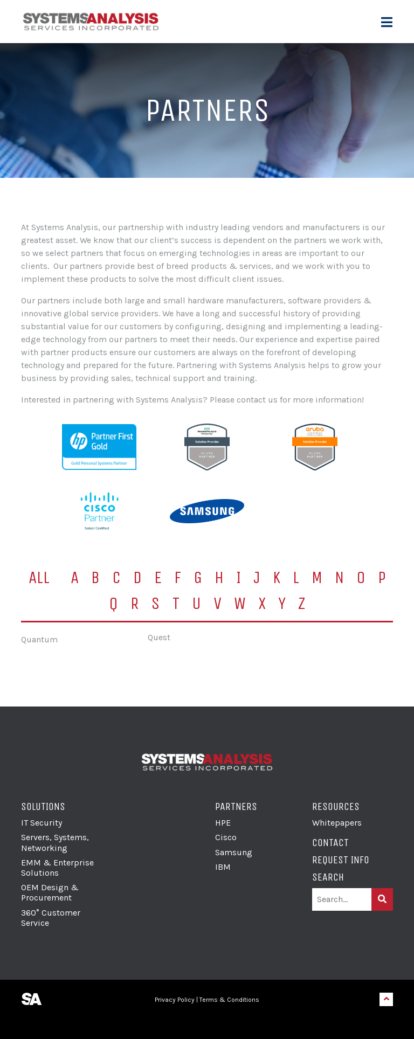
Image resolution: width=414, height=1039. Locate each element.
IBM (223, 867)
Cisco (226, 837)
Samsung (233, 852)
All (39, 577)
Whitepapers (337, 823)
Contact (330, 842)
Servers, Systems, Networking (55, 842)
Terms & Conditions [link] (229, 999)
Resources (336, 806)
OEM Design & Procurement (50, 892)
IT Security (41, 823)
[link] (207, 1020)
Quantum (39, 639)
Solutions (43, 806)
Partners (236, 806)
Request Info (340, 860)
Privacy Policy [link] (175, 999)
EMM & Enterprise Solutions (57, 867)
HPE (223, 823)
